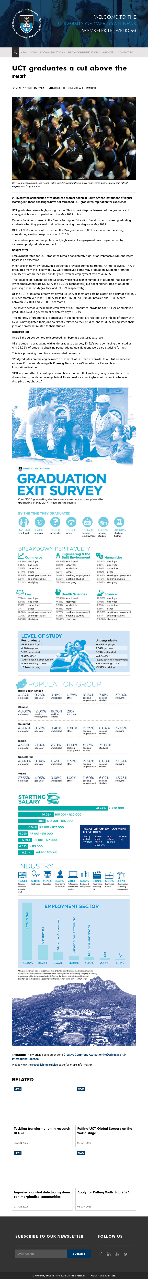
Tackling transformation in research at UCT (42, 1130)
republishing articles (45, 1064)
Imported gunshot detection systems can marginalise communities (42, 1194)
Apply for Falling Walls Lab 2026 (103, 1192)
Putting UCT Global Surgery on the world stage (104, 1130)
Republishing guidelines (103, 1275)
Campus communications (48, 52)
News (24, 52)
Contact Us (125, 52)
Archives (109, 52)
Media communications (84, 52)
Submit (79, 1253)
